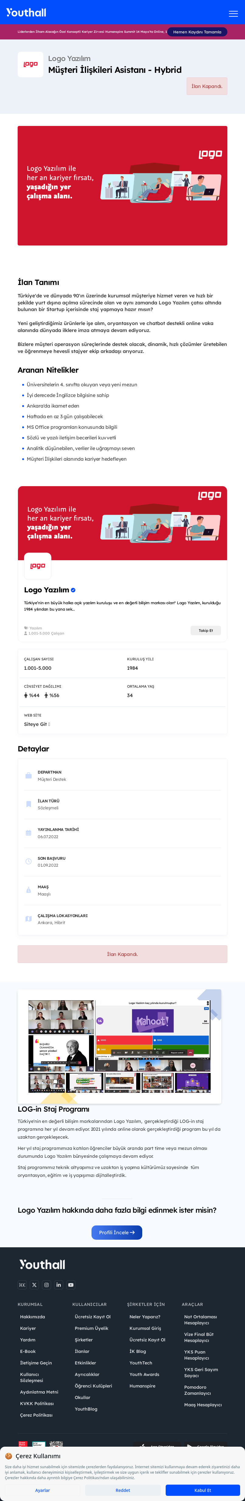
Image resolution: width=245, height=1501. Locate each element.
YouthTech (140, 1363)
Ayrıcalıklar (87, 1374)
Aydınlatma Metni (39, 1392)
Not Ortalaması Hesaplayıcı (200, 1320)
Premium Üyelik (91, 1328)
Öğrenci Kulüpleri (93, 1386)
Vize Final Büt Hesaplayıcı (199, 1337)
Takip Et (206, 630)
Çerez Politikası (36, 1415)
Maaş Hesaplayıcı (203, 1405)
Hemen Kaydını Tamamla (197, 31)
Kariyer (28, 1328)
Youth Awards (144, 1374)
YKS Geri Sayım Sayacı (201, 1372)
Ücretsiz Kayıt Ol (93, 1317)
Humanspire (142, 1386)
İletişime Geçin (36, 1363)
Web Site (32, 715)
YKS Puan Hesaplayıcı (196, 1355)
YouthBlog (86, 1409)
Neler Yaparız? (144, 1317)
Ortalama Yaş (140, 686)
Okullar (82, 1397)
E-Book (28, 1351)
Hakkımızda (32, 1317)
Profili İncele (117, 1232)
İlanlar (82, 1351)
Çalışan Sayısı (39, 659)
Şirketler (84, 1340)
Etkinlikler (85, 1363)
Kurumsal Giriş (145, 1328)
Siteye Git (37, 724)
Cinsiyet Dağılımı (42, 686)
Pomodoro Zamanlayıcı (197, 1390)
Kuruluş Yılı (140, 659)
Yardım (27, 1340)
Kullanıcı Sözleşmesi (31, 1377)
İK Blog (137, 1351)
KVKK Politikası (37, 1403)
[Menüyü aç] (233, 14)
